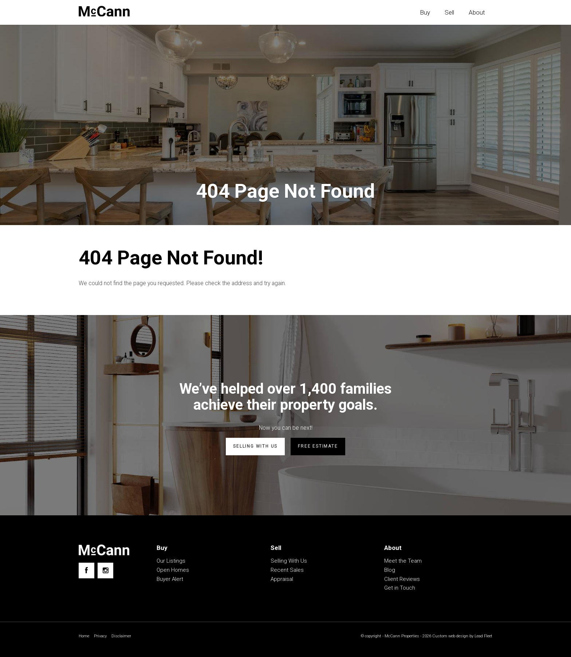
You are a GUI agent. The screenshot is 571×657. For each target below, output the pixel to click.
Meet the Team (403, 561)
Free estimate (318, 447)
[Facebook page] (86, 571)
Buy (425, 12)
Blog (389, 570)
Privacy (102, 637)
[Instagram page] (105, 571)
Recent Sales (287, 570)
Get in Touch (399, 588)
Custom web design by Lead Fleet (460, 637)
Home (84, 637)
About (477, 12)
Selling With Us (289, 561)
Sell (449, 12)
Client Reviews (402, 580)
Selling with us (255, 447)
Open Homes (173, 570)
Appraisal (282, 580)
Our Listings (171, 561)
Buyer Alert (170, 580)
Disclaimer (123, 637)
